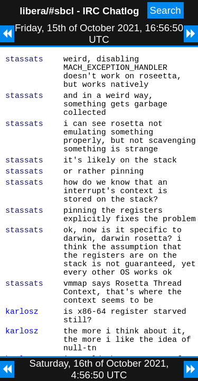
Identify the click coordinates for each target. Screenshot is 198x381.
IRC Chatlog (111, 10)
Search (165, 10)
